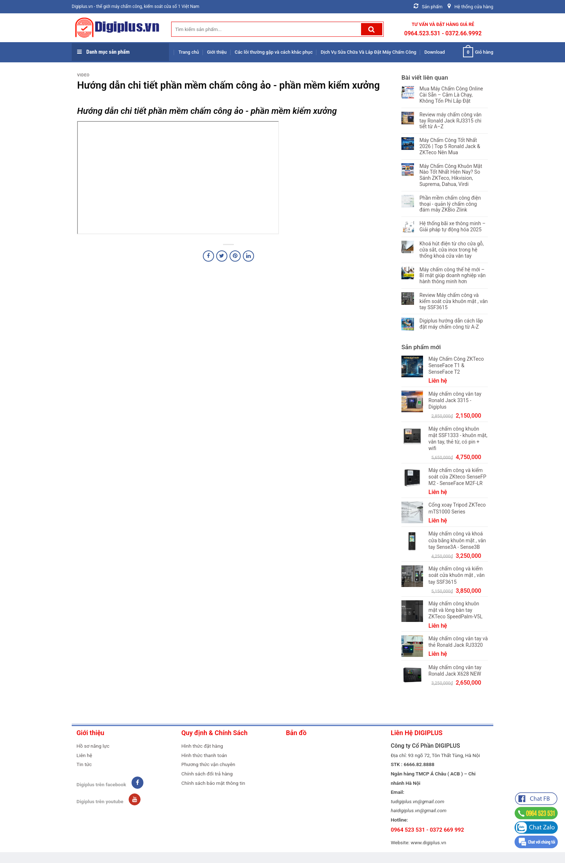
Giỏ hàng (478, 52)
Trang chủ (188, 52)
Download (434, 52)
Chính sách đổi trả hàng (207, 774)
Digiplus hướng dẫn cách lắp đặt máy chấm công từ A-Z (451, 324)
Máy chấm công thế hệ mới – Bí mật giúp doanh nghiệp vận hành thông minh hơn (452, 276)
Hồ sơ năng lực (92, 746)
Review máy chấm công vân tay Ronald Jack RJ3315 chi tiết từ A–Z (450, 121)
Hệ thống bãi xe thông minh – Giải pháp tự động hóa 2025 (452, 226)
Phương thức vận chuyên (208, 764)
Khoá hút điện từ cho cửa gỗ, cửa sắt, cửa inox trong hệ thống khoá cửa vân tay (451, 250)
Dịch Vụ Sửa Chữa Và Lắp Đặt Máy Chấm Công (368, 52)
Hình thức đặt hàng (202, 746)
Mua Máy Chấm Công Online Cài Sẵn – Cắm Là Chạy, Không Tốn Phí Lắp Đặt (451, 95)
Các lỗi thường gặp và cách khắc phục (273, 52)
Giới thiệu (217, 52)
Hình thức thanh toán (204, 755)
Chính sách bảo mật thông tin (213, 783)
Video (83, 75)
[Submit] (371, 29)
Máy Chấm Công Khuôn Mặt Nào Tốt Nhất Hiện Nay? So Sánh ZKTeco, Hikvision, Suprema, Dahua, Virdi (450, 175)
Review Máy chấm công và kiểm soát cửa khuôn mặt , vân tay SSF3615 (453, 301)
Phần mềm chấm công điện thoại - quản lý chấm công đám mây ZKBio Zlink (450, 204)
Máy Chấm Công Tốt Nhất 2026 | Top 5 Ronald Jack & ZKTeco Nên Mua (449, 146)
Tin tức (84, 764)
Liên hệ (84, 755)
